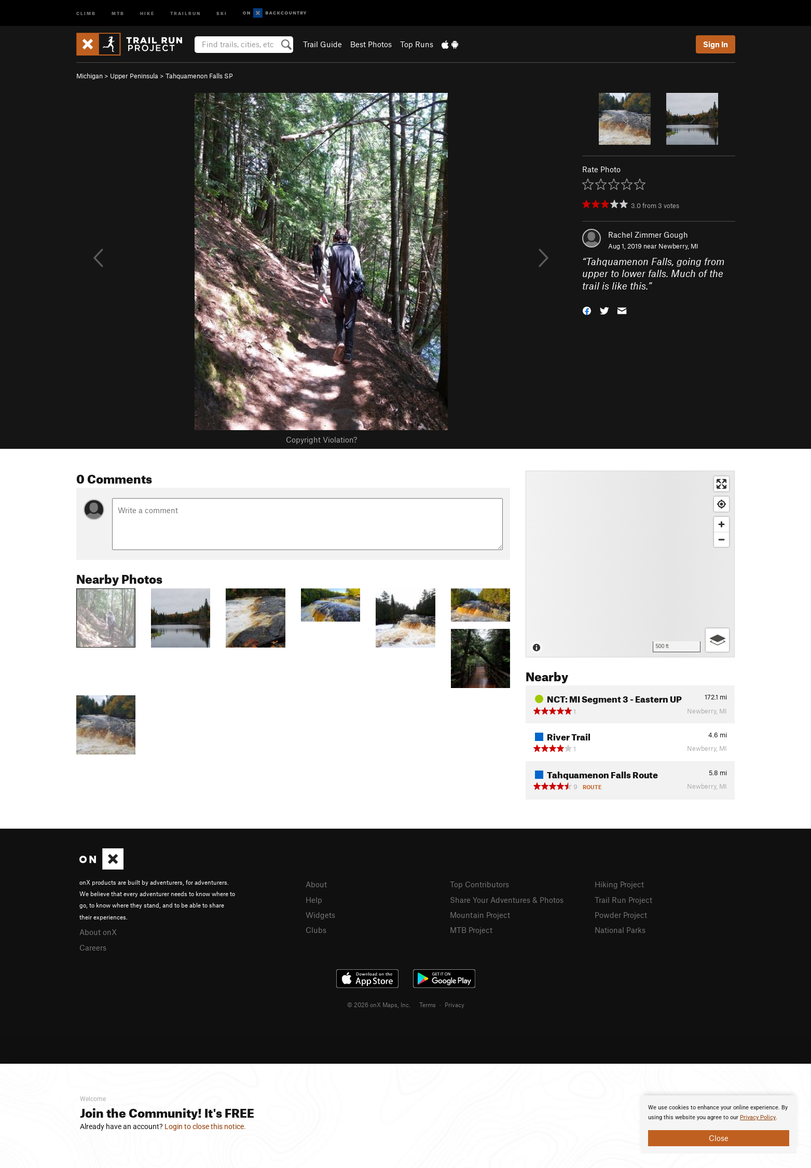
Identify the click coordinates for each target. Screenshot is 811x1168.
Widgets (320, 914)
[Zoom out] (721, 539)
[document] (718, 1124)
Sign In (715, 44)
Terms (427, 1004)
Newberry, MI (678, 246)
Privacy (454, 1004)
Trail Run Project (623, 899)
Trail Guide (322, 44)
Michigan (89, 76)
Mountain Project (480, 914)
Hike (147, 12)
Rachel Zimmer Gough (648, 234)
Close (718, 1138)
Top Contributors (479, 884)
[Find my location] (721, 504)
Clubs (316, 930)
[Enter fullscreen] (721, 483)
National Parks (620, 930)
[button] (587, 310)
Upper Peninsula (134, 76)
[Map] (630, 564)
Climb (86, 12)
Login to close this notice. (205, 1126)
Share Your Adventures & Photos (506, 899)
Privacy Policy (758, 1117)
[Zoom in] (721, 524)
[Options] (717, 640)
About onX (98, 932)
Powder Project (621, 914)
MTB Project (471, 930)
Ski (221, 12)
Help (314, 899)
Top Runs (416, 44)
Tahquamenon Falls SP (199, 76)
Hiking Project (619, 884)
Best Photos (371, 44)
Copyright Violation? (321, 439)
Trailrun (185, 12)
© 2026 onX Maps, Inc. (378, 1004)
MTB (118, 12)
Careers (92, 947)
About (316, 884)
